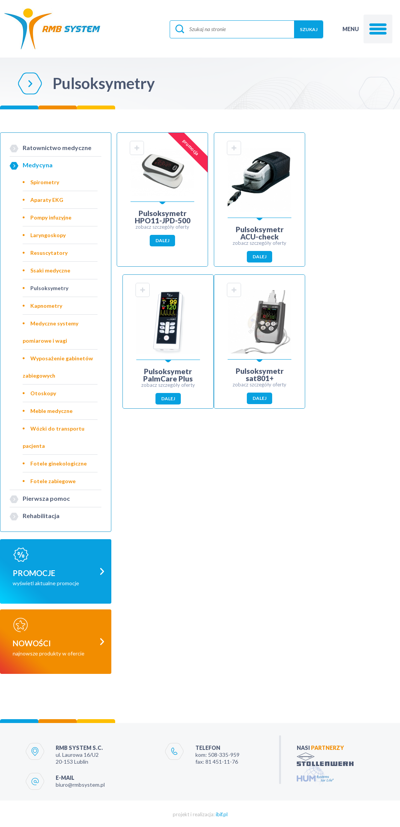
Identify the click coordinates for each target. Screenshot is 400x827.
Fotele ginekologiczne (58, 463)
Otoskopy (43, 393)
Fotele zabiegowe (53, 481)
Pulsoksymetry (49, 288)
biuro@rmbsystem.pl (80, 783)
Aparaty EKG (46, 199)
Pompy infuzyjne (50, 217)
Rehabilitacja (41, 515)
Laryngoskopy (48, 235)
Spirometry (44, 182)
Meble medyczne (51, 411)
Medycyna (38, 164)
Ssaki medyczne (50, 270)
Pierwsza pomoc (46, 498)
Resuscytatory (49, 252)
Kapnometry (46, 305)
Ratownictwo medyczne (57, 147)
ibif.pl (222, 813)
